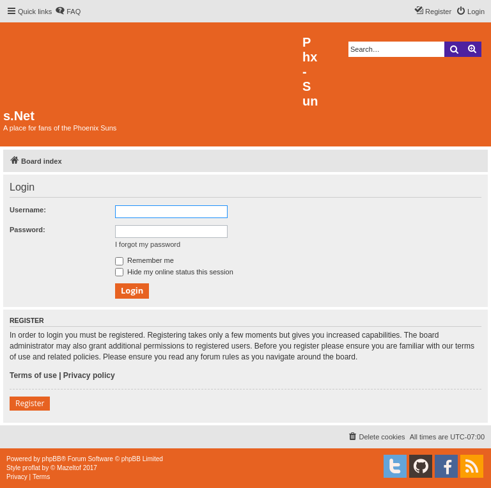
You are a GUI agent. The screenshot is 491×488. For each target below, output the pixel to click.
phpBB (51, 458)
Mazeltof (69, 467)
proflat (31, 467)
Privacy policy (89, 375)
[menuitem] (68, 11)
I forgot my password (147, 244)
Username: (28, 210)
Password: (27, 229)
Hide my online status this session (174, 272)
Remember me (144, 260)
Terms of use (33, 375)
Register (29, 403)
